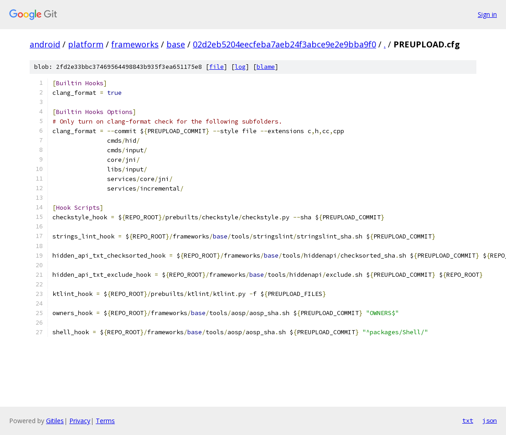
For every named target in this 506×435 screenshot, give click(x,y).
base (175, 44)
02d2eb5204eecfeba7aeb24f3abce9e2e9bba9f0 (284, 44)
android (45, 44)
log (240, 67)
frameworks (135, 44)
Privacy (79, 420)
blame (266, 67)
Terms (105, 420)
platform (85, 44)
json (489, 420)
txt (467, 420)
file (216, 67)
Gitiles (55, 420)
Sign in (487, 14)
